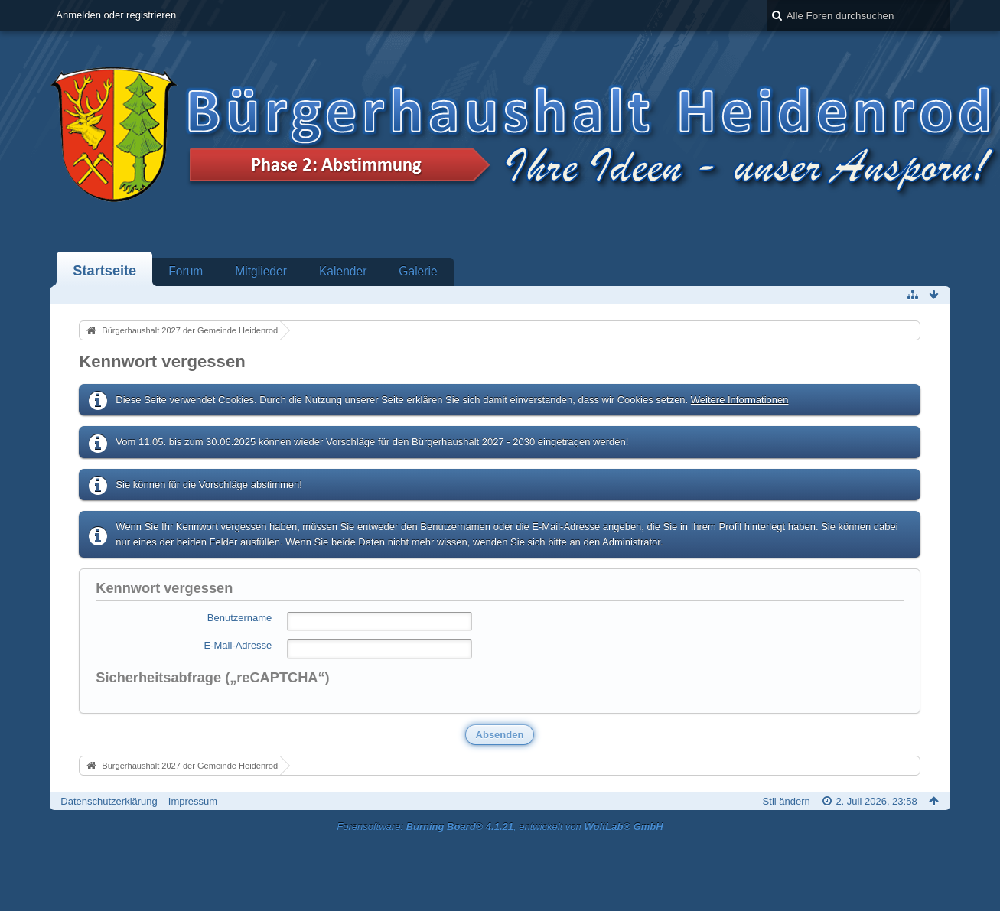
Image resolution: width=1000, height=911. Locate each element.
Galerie (418, 271)
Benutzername (239, 617)
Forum (185, 271)
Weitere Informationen (740, 399)
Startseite (104, 270)
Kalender (342, 271)
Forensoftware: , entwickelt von (500, 826)
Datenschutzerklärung (108, 801)
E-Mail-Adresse (238, 645)
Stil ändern (786, 801)
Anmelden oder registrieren (116, 15)
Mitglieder (261, 271)
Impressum (192, 801)
